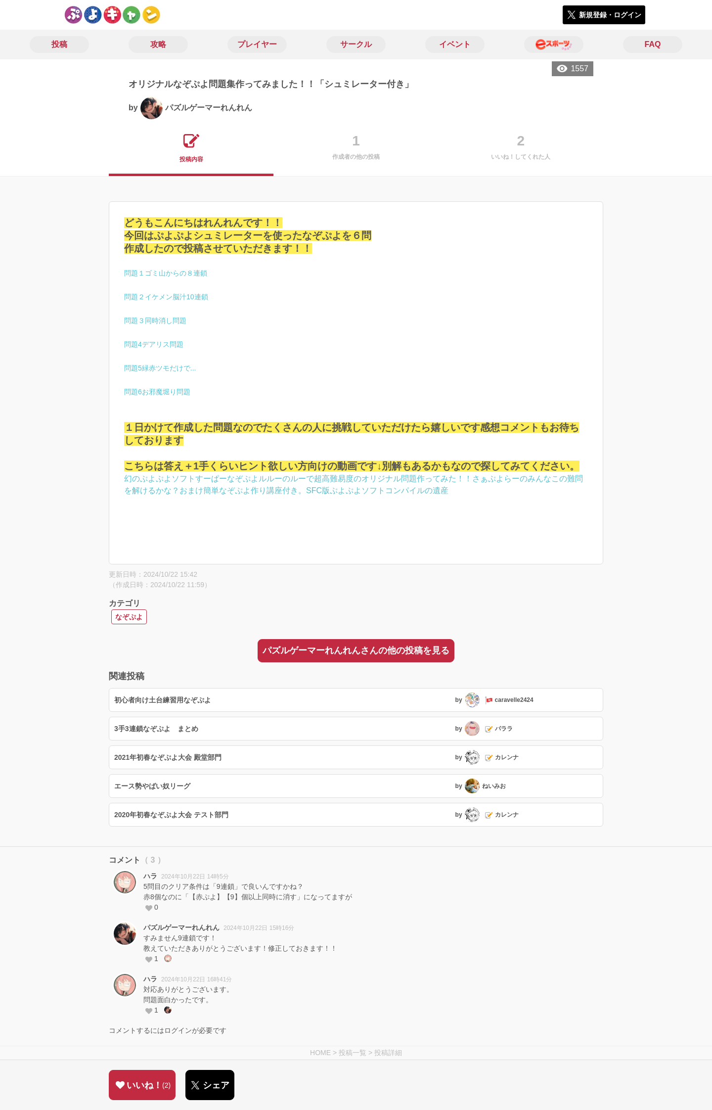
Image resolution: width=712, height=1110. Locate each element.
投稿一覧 (352, 1053)
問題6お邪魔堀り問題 (157, 392)
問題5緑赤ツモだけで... (160, 368)
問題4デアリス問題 (153, 344)
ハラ (150, 876)
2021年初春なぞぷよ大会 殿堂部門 (168, 757)
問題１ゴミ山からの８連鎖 (165, 273)
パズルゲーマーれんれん (181, 927)
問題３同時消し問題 (155, 320)
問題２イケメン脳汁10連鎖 (166, 297)
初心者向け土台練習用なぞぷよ (162, 700)
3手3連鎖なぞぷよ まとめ (156, 729)
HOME (320, 1053)
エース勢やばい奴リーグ (152, 786)
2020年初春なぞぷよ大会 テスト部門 (171, 815)
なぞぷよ (129, 617)
